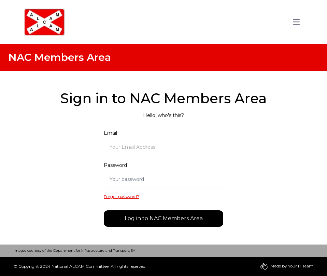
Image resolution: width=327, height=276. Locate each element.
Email (110, 133)
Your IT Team (300, 265)
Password (115, 165)
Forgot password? (121, 196)
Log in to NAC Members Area (164, 218)
